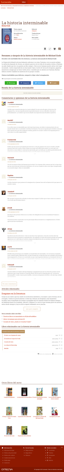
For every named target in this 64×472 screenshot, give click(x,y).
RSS (50, 458)
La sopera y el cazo (55, 416)
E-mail (54, 83)
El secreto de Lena (9, 436)
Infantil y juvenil (18, 39)
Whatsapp (12, 83)
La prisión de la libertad (24, 416)
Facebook (51, 450)
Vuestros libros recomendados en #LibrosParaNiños (19, 316)
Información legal (9, 450)
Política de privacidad (10, 453)
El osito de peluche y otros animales (39, 398)
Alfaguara (34, 31)
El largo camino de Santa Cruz (9, 417)
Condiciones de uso (9, 458)
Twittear (40, 83)
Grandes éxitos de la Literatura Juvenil (13, 331)
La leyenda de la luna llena (24, 397)
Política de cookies (9, 455)
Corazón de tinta (8, 342)
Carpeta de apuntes (9, 397)
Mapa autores (29, 450)
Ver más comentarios (9, 284)
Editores (28, 455)
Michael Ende (10, 8)
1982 (17, 35)
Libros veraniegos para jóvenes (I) (14, 319)
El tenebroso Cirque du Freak (12, 338)
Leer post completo (32, 309)
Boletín (51, 460)
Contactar (7, 463)
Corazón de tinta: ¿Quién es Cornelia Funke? (17, 322)
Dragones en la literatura (13, 293)
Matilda (6, 348)
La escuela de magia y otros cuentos (55, 398)
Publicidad (7, 460)
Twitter (51, 453)
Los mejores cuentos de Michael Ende (39, 417)
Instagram (52, 455)
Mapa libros (29, 453)
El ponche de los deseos (24, 436)
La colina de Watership (10, 345)
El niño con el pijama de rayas (12, 335)
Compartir (26, 83)
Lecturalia (3, 8)
